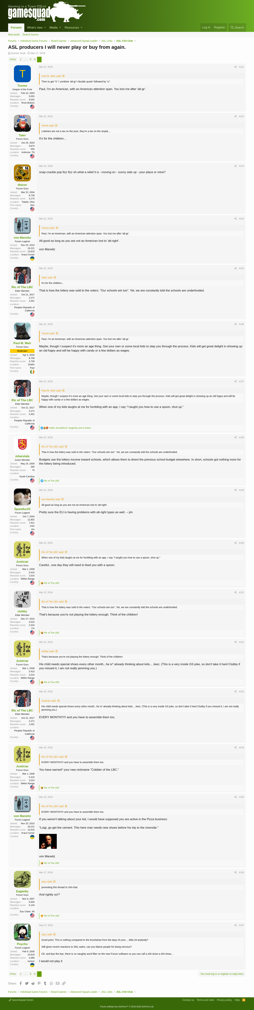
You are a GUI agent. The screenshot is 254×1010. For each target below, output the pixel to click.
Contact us (188, 1000)
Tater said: (47, 277)
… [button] (25, 59)
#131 (241, 592)
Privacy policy (224, 1000)
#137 (241, 925)
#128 (241, 437)
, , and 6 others (70, 428)
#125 (241, 268)
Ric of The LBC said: (52, 446)
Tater (22, 135)
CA (33, 628)
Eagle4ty (22, 891)
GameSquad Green (21, 1000)
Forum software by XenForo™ (127, 1006)
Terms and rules (205, 1000)
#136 (241, 872)
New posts (14, 34)
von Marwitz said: (50, 499)
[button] (45, 27)
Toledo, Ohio (28, 202)
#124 (241, 218)
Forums (16, 27)
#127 (241, 381)
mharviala (22, 456)
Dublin (31, 364)
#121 (241, 67)
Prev (13, 59)
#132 (241, 642)
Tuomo (22, 85)
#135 (241, 797)
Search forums (30, 34)
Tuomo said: (48, 227)
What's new (34, 27)
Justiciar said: (48, 700)
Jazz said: (46, 881)
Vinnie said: (47, 125)
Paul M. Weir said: (51, 76)
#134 (241, 747)
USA (32, 526)
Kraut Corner (28, 254)
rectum (31, 961)
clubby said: (47, 651)
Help (237, 1000)
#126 (241, 324)
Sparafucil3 (22, 509)
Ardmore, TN (28, 152)
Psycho (22, 944)
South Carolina (27, 476)
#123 (241, 166)
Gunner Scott (18, 53)
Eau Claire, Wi (27, 911)
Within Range (28, 578)
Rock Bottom (28, 102)
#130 (241, 543)
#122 (241, 116)
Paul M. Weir (22, 343)
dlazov (22, 185)
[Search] (237, 27)
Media (53, 27)
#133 (241, 691)
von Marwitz (22, 237)
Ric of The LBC (22, 287)
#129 (241, 490)
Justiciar (22, 561)
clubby (22, 611)
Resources (72, 27)
